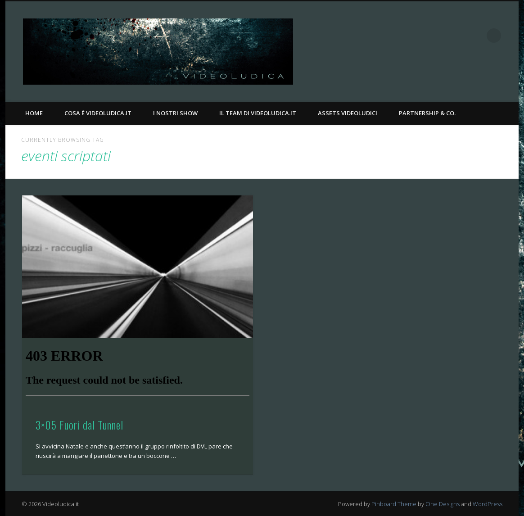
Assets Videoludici (347, 113)
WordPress (487, 504)
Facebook (457, 35)
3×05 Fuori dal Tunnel (79, 424)
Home (34, 113)
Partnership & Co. (427, 113)
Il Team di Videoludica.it (257, 113)
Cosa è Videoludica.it (97, 113)
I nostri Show (175, 113)
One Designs (442, 504)
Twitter (475, 35)
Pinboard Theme (393, 504)
